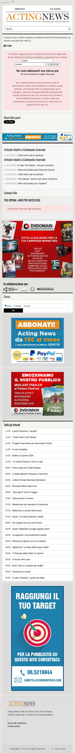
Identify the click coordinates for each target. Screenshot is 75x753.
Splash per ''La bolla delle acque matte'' (30, 547)
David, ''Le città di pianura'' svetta (27, 517)
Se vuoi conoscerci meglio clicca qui (37, 74)
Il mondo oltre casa (21, 559)
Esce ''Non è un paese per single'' (28, 565)
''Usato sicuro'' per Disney (24, 437)
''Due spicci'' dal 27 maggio (24, 492)
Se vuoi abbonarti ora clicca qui (37, 70)
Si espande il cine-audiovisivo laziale (29, 535)
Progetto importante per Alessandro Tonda (32, 443)
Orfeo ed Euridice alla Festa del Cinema (36, 170)
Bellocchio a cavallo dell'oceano (27, 510)
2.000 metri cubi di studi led (30, 155)
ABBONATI (20, 9)
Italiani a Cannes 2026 (22, 455)
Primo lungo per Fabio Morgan (26, 468)
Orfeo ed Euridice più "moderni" (32, 183)
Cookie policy (14, 726)
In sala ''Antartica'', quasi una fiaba (28, 578)
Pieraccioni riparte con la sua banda (29, 541)
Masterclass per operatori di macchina (30, 504)
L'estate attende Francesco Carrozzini (30, 474)
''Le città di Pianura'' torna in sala (27, 461)
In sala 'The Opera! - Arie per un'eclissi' (36, 165)
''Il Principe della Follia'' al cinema (27, 553)
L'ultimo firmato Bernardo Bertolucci (29, 480)
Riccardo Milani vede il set (24, 486)
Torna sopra (59, 749)
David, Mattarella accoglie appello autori (31, 529)
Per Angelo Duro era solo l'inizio (27, 523)
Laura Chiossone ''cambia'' (24, 431)
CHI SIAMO (55, 9)
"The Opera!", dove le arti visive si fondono (37, 179)
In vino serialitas (19, 449)
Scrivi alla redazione (17, 723)
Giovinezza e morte (21, 572)
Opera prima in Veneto (22, 498)
